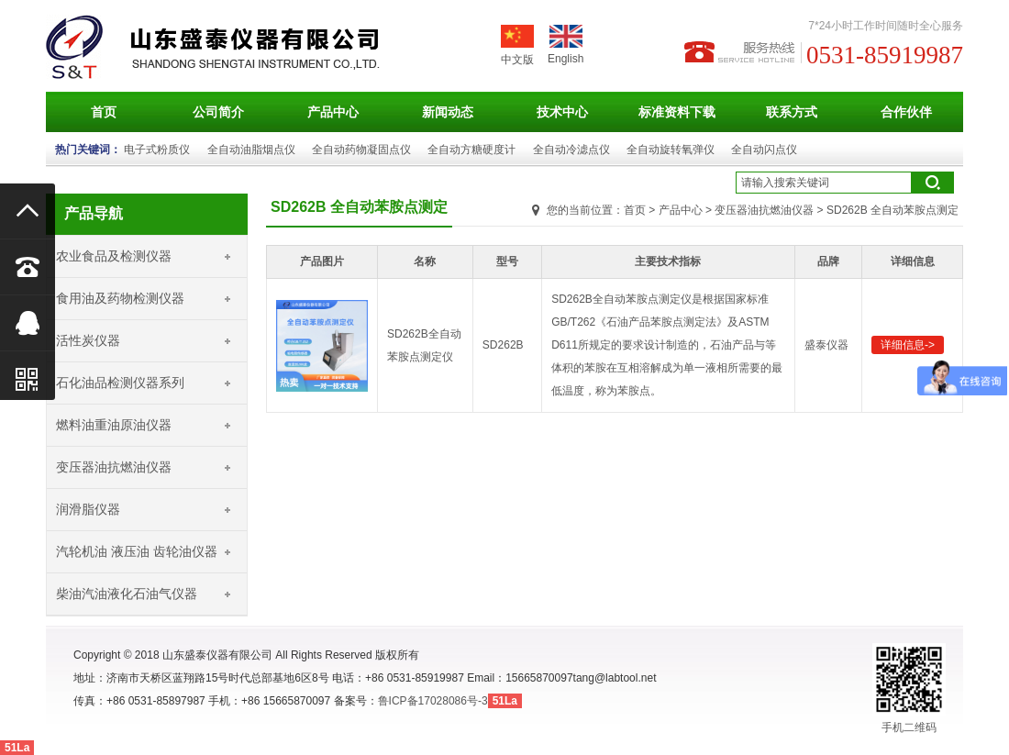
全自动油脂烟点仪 (251, 149)
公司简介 (218, 112)
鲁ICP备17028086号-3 (433, 700)
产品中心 (333, 112)
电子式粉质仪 (157, 149)
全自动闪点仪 (764, 149)
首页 (103, 112)
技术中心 (562, 112)
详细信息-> (908, 345)
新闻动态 (447, 112)
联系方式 (791, 112)
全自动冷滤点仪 (571, 149)
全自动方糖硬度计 (471, 149)
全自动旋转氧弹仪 (670, 149)
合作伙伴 (906, 112)
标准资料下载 (676, 112)
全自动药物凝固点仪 (361, 149)
